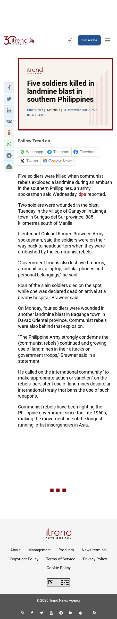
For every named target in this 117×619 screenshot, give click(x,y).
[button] (9, 87)
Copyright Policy (24, 559)
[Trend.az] (19, 40)
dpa (82, 194)
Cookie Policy (59, 568)
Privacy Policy (95, 559)
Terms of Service (60, 559)
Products (66, 550)
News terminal (94, 550)
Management (39, 550)
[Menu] (107, 40)
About (15, 550)
